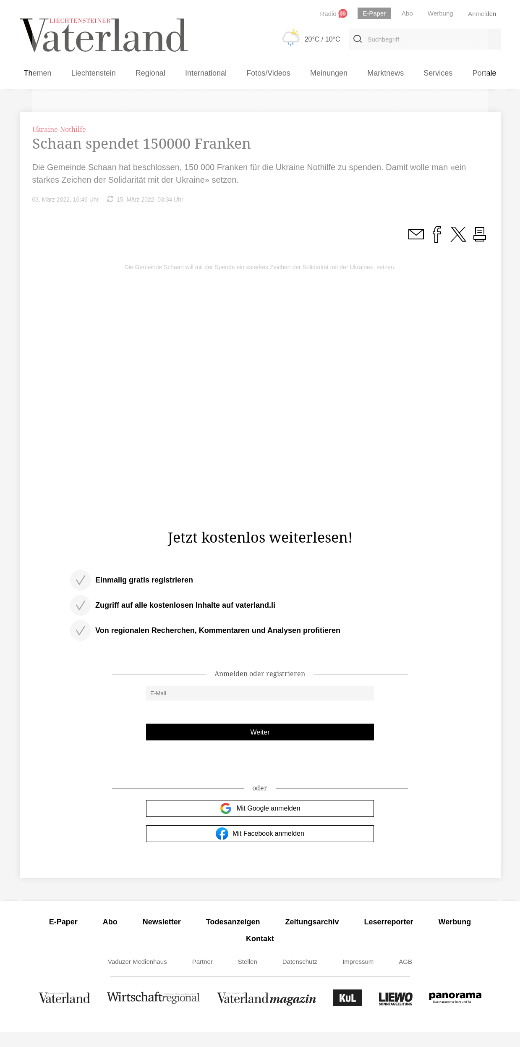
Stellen (247, 976)
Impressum (358, 976)
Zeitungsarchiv (312, 936)
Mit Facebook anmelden (260, 848)
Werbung (455, 936)
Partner (202, 976)
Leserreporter (388, 936)
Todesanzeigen (233, 936)
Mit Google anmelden (259, 823)
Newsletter (162, 936)
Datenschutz (299, 976)
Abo (110, 936)
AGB (405, 976)
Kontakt (260, 953)
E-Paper (63, 936)
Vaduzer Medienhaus (137, 976)
